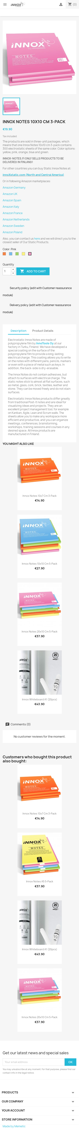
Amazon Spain (12, 200)
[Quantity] (7, 271)
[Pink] (30, 254)
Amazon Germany (14, 187)
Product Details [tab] (42, 331)
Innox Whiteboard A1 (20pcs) (39, 699)
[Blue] (11, 254)
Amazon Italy (11, 207)
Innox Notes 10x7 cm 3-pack (39, 495)
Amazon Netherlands (16, 219)
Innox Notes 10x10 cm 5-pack (39, 563)
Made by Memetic (14, 1126)
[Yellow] (24, 254)
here (37, 238)
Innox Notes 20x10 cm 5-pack (39, 631)
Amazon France (13, 213)
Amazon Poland (12, 232)
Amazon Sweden (13, 226)
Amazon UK (10, 194)
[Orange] (5, 254)
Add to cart (33, 271)
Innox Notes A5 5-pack (39, 881)
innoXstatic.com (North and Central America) (33, 175)
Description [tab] (18, 331)
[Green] (17, 254)
